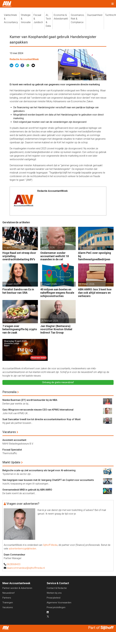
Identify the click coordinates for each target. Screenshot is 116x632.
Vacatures (9, 432)
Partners (6, 597)
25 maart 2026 (11, 284)
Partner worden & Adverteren (17, 588)
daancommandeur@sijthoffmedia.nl (26, 567)
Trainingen (7, 602)
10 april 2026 (85, 247)
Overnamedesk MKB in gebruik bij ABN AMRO (27, 489)
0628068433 (13, 564)
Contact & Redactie (57, 588)
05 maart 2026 (11, 320)
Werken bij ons (54, 593)
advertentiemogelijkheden (22, 548)
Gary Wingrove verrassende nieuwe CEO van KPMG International (37, 409)
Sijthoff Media (50, 545)
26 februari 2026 (49, 320)
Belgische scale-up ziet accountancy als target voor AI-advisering (39, 470)
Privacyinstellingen (56, 607)
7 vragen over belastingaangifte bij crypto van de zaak (19, 329)
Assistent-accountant (14, 440)
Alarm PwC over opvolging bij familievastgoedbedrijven (94, 256)
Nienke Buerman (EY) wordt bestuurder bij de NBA (29, 400)
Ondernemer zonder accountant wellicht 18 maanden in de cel (54, 256)
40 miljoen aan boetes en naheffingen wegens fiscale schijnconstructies (57, 292)
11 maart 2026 (49, 284)
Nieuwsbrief (8, 593)
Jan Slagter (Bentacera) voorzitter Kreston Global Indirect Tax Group (56, 329)
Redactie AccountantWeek (24, 59)
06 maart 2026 (86, 284)
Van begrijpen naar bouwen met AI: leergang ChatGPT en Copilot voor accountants (48, 480)
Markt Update (11, 462)
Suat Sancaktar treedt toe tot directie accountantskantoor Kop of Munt (41, 419)
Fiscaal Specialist (12, 449)
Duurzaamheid (94, 15)
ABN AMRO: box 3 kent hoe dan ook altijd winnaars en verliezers (94, 292)
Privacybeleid (53, 597)
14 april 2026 (48, 247)
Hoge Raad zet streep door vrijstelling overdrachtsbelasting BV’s (19, 256)
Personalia (9, 392)
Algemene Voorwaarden (59, 602)
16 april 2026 (10, 247)
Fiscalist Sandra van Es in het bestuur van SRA (18, 291)
